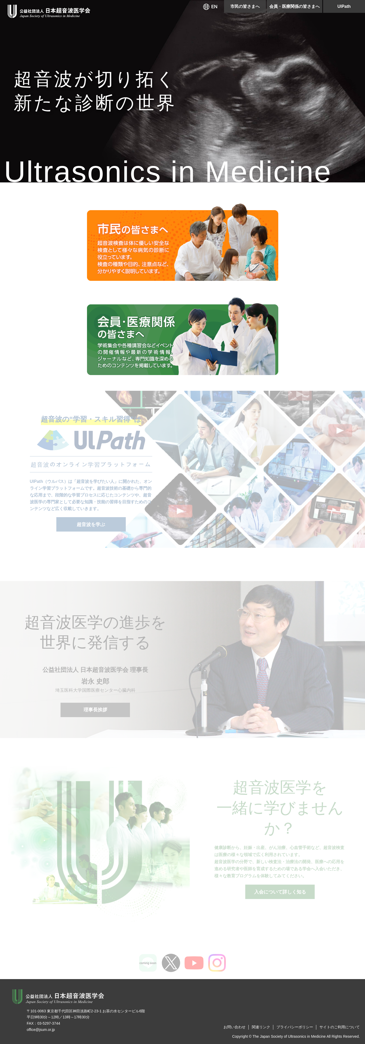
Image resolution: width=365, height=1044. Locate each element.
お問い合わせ (235, 1027)
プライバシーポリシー (294, 1027)
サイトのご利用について (339, 1027)
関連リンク (261, 1027)
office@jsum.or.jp (41, 1030)
